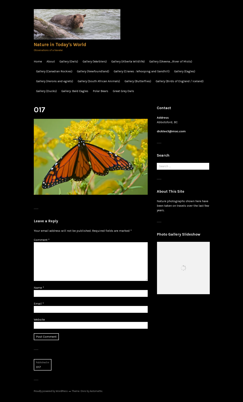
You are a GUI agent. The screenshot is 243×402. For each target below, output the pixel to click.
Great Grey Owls (123, 91)
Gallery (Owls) (68, 61)
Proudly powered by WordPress (51, 391)
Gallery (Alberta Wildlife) (128, 61)
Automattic (96, 391)
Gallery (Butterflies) (138, 81)
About (51, 61)
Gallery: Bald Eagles (74, 91)
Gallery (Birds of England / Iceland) (180, 81)
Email (39, 303)
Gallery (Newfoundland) (93, 71)
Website (39, 319)
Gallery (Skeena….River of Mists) (170, 61)
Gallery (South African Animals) (99, 81)
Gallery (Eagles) (184, 71)
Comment (42, 240)
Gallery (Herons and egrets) (54, 81)
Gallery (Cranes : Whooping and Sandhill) (142, 71)
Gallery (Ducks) (46, 91)
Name (39, 287)
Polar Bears (100, 91)
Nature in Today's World (60, 44)
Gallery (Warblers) (95, 61)
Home (38, 61)
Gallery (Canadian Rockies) (54, 71)
